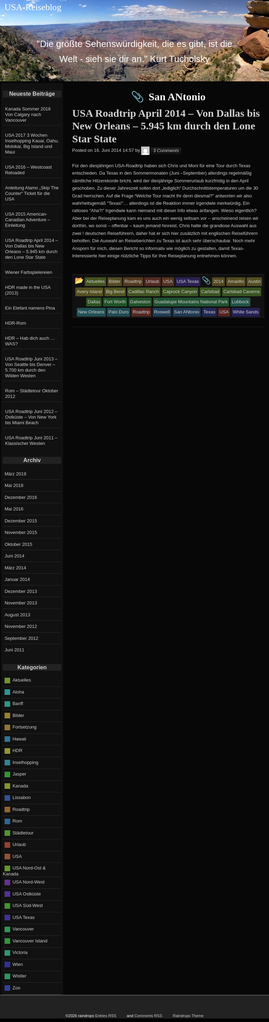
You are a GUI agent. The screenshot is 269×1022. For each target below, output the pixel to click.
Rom (17, 821)
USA (17, 856)
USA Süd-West (28, 905)
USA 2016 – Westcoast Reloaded (28, 169)
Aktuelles (22, 680)
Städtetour (23, 832)
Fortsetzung (25, 727)
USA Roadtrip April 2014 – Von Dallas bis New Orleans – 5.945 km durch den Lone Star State (31, 249)
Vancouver (23, 929)
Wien (18, 964)
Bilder (18, 715)
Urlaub (19, 844)
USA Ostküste (27, 893)
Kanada (20, 785)
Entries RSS (105, 1016)
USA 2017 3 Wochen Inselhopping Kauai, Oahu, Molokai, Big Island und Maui (32, 144)
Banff (18, 703)
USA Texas (24, 917)
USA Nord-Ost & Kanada (24, 871)
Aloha (18, 691)
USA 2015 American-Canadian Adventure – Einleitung (27, 219)
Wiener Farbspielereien (28, 272)
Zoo (16, 987)
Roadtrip (21, 809)
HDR (17, 750)
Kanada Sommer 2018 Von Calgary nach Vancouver (28, 114)
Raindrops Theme (188, 1016)
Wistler (20, 976)
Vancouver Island (30, 940)
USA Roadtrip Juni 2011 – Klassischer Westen (31, 440)
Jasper (19, 774)
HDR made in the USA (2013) (27, 290)
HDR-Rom (15, 323)
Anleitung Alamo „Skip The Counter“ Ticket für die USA (32, 193)
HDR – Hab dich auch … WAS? (30, 341)
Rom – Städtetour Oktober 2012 (31, 393)
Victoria (20, 952)
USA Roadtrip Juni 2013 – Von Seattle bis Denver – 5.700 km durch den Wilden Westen (31, 367)
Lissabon (22, 797)
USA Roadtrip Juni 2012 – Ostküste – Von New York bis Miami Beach (31, 417)
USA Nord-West (29, 882)
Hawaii (19, 738)
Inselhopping (26, 762)
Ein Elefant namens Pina (30, 308)
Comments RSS (148, 1016)
